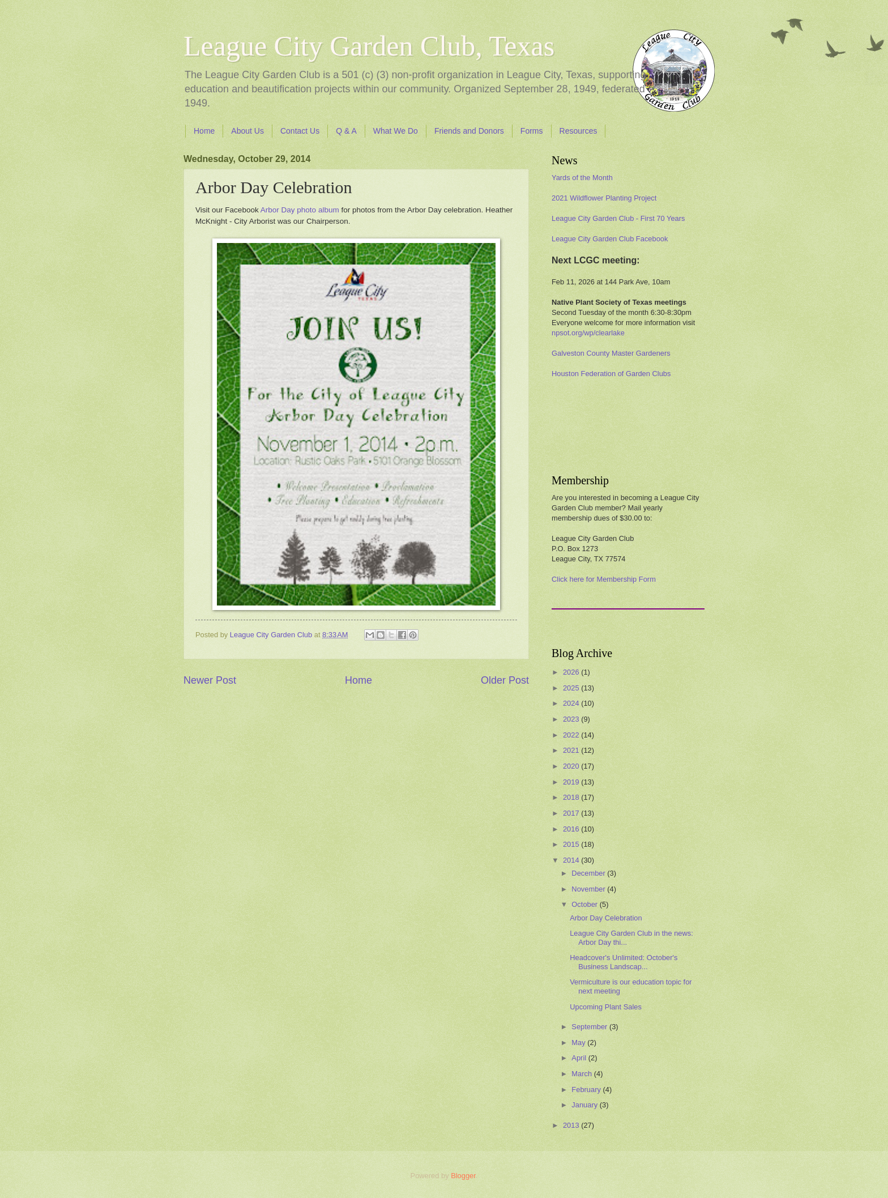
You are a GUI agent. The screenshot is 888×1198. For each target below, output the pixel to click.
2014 (572, 860)
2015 (572, 844)
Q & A (346, 130)
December (589, 873)
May (579, 1042)
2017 (572, 813)
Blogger (463, 1175)
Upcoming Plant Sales (606, 1007)
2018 (572, 797)
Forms (531, 130)
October (585, 904)
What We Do (395, 130)
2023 (572, 719)
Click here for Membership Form (604, 579)
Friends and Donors (469, 130)
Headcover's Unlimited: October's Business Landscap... (623, 961)
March (582, 1073)
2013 (572, 1125)
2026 (572, 672)
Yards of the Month (582, 177)
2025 (572, 688)
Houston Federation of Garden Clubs (611, 373)
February (587, 1089)
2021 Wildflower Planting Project (604, 198)
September (590, 1026)
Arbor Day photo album (300, 210)
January (585, 1105)
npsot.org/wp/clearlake (588, 333)
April (579, 1058)
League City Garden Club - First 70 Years (618, 218)
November (589, 889)
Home (204, 130)
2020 (572, 766)
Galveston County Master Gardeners (611, 353)
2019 (572, 782)
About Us (247, 130)
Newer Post (209, 680)
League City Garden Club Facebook (610, 239)
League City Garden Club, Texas (368, 46)
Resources (578, 130)
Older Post (505, 680)
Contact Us (299, 130)
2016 (572, 829)
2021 (572, 750)
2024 (572, 703)
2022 (572, 735)
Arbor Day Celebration (606, 918)
